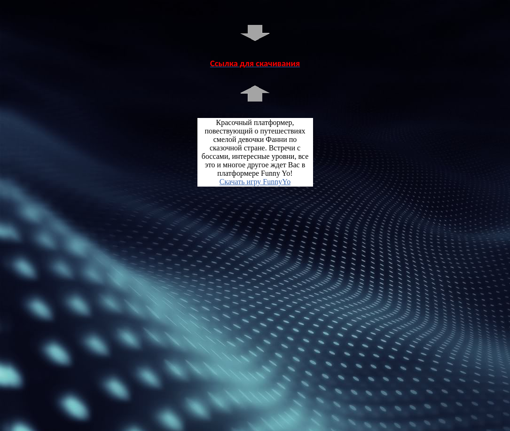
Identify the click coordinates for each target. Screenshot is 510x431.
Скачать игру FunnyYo (255, 182)
